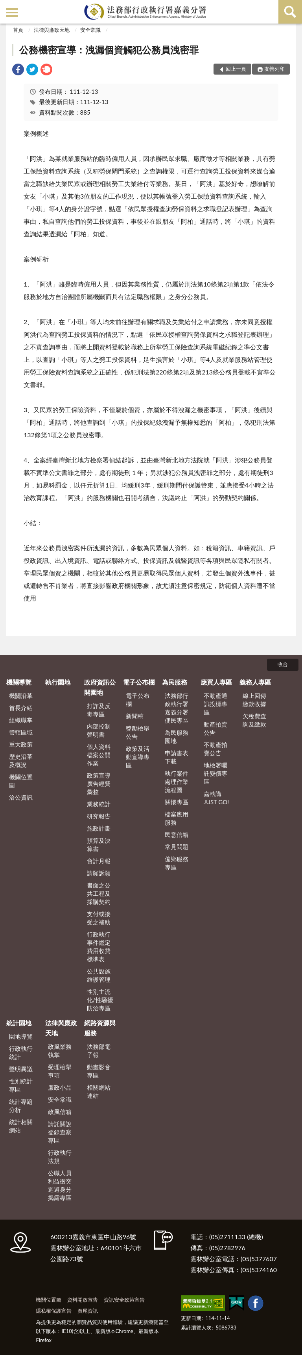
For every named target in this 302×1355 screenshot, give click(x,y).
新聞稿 (135, 716)
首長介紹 (21, 707)
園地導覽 (21, 1036)
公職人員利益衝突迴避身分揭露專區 (60, 1185)
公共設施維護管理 (98, 975)
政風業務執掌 (60, 1050)
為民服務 (174, 682)
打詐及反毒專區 (98, 710)
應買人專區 (216, 682)
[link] (18, 70)
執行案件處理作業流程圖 (176, 781)
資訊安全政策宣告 (124, 1300)
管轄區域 (21, 732)
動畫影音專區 (98, 1071)
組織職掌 (21, 719)
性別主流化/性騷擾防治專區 (100, 1000)
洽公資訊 (21, 797)
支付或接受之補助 (98, 918)
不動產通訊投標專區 (215, 704)
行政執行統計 (21, 1052)
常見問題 (176, 846)
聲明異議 (21, 1068)
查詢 (290, 12)
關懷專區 (176, 801)
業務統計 (98, 803)
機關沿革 (21, 695)
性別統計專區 (21, 1085)
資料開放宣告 (82, 1300)
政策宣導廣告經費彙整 (98, 783)
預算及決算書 (98, 844)
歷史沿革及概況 (21, 760)
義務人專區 (255, 682)
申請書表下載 (176, 757)
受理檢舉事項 (60, 1071)
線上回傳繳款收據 (254, 699)
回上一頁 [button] (236, 69)
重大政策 (21, 744)
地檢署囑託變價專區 (215, 773)
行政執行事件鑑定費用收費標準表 (98, 946)
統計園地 (18, 1022)
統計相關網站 (21, 1126)
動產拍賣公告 (215, 728)
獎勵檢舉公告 (137, 732)
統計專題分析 (21, 1105)
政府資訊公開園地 (100, 687)
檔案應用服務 (176, 818)
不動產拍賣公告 (215, 748)
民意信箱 (176, 834)
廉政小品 (60, 1087)
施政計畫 (98, 828)
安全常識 (90, 30)
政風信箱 (60, 1111)
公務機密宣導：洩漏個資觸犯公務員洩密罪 (109, 49)
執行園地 (57, 682)
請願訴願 (98, 873)
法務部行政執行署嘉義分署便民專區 (176, 708)
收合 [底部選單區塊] (283, 664)
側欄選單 (12, 12)
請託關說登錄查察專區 (60, 1132)
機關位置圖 (21, 781)
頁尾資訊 (87, 1311)
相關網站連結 (98, 1091)
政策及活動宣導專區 (137, 757)
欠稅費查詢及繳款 (254, 720)
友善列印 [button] (274, 69)
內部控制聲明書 (98, 730)
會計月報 (98, 860)
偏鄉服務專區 (176, 863)
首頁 (18, 30)
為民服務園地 (176, 736)
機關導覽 (18, 682)
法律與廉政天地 (52, 30)
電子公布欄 (139, 682)
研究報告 (98, 816)
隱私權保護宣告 (54, 1311)
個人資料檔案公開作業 (98, 755)
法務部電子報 (98, 1050)
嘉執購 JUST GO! (216, 797)
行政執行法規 (60, 1156)
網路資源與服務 (100, 1028)
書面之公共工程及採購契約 (98, 893)
